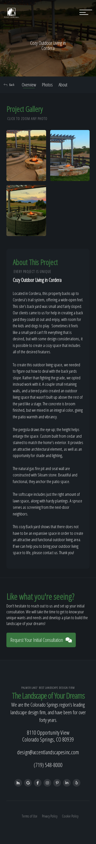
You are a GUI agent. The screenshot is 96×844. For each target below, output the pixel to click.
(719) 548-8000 (48, 765)
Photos (47, 85)
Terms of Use (29, 816)
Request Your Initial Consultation (41, 640)
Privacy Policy (49, 816)
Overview (29, 85)
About (63, 85)
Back (9, 84)
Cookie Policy (70, 816)
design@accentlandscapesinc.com (48, 752)
